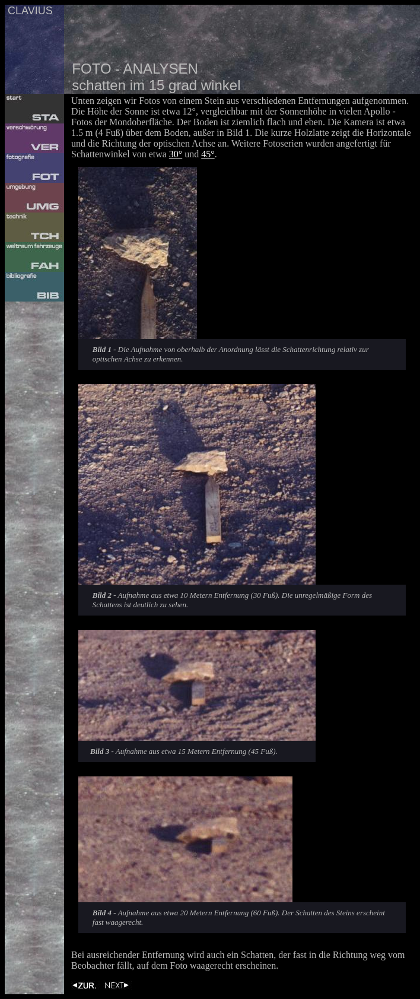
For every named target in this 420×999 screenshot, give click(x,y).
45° (207, 154)
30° (175, 154)
